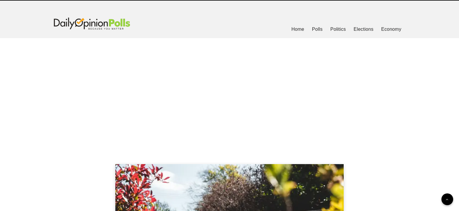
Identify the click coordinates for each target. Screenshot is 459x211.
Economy (391, 29)
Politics (338, 29)
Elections (364, 29)
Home (297, 29)
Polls (317, 29)
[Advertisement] (229, 94)
